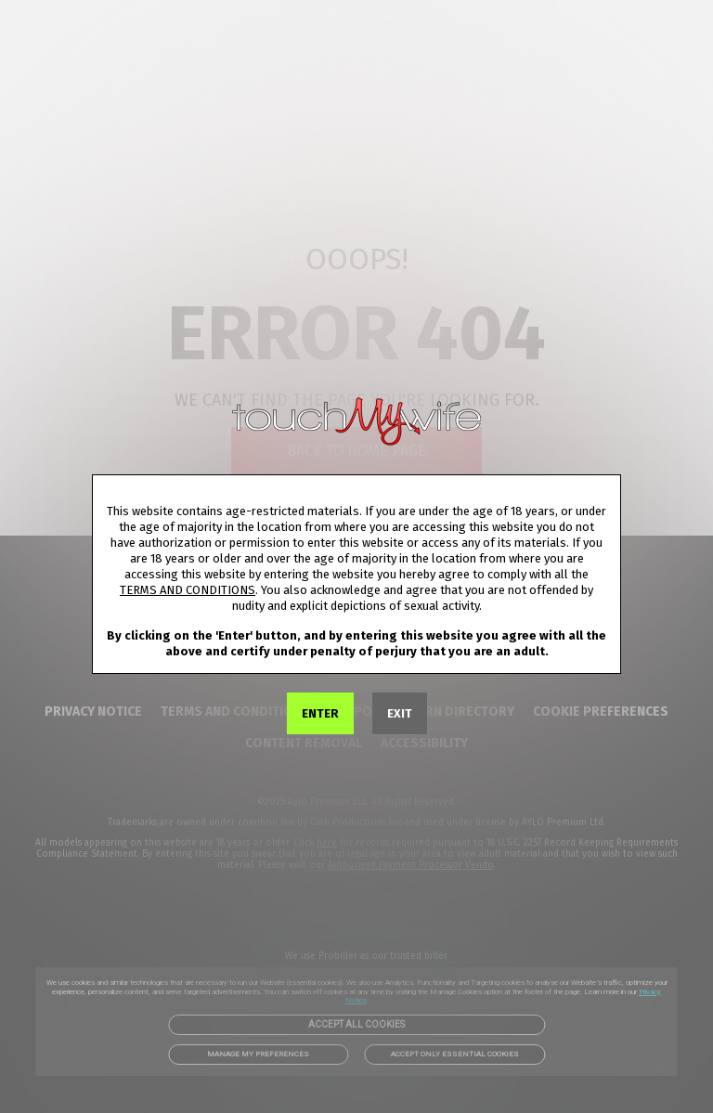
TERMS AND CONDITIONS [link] (187, 590)
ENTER (320, 713)
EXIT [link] (399, 713)
